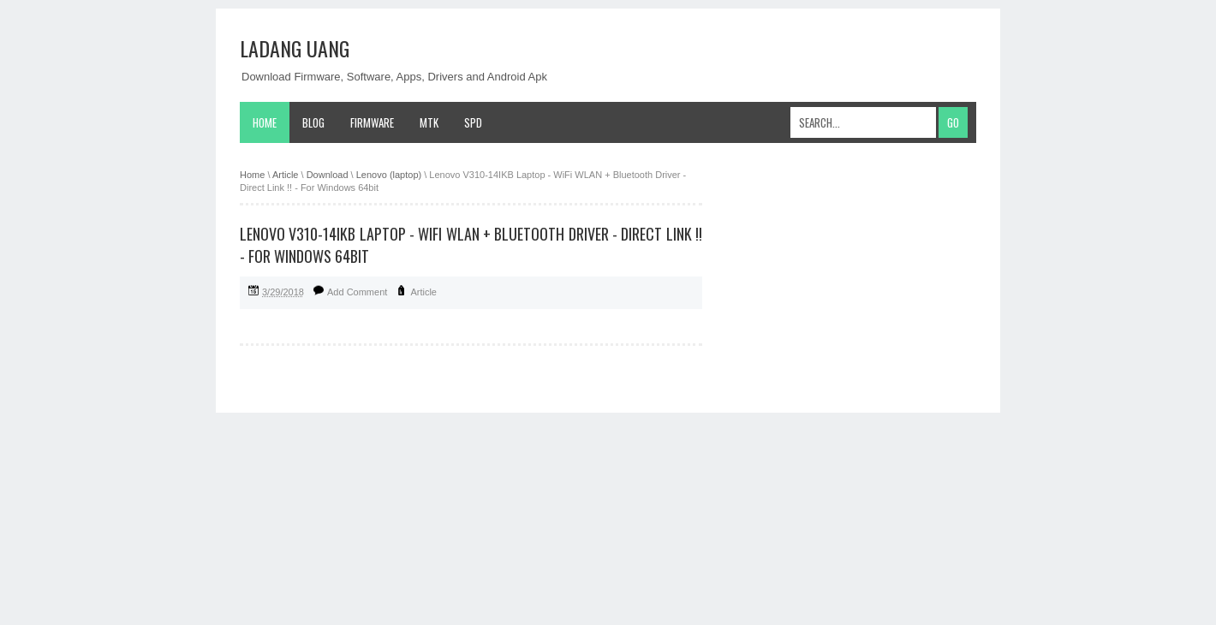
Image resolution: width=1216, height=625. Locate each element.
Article (423, 292)
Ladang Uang (294, 48)
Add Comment (357, 292)
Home (265, 122)
